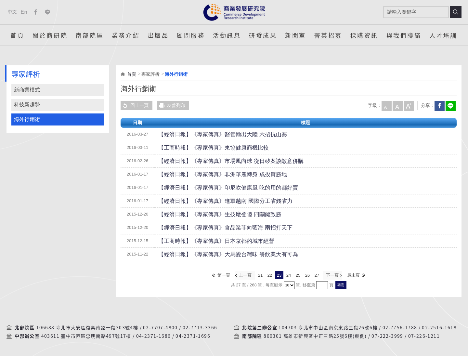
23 (279, 274)
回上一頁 (135, 105)
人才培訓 (443, 35)
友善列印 (171, 105)
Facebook (36, 12)
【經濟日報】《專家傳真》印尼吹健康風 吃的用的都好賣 (215, 187)
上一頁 (245, 274)
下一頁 (332, 274)
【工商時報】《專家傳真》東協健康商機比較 (203, 147)
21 (260, 274)
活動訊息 (227, 35)
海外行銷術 (27, 119)
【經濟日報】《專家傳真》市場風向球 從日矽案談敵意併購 (218, 161)
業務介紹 (126, 35)
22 (269, 274)
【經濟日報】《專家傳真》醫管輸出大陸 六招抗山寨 (211, 134)
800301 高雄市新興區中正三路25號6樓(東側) (315, 335)
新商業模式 (27, 90)
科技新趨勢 (27, 104)
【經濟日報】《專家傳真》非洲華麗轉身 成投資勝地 (211, 174)
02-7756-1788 (400, 327)
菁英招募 (328, 35)
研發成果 (263, 35)
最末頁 (353, 274)
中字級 (397, 105)
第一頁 (224, 274)
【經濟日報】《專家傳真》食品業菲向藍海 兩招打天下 (213, 227)
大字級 (408, 105)
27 (317, 274)
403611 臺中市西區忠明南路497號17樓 (86, 335)
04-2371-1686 (153, 335)
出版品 (158, 35)
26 (307, 274)
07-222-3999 (387, 335)
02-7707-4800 (160, 327)
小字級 (386, 105)
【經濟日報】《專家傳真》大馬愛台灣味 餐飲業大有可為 (215, 254)
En (24, 12)
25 (298, 274)
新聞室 (295, 35)
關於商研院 (50, 35)
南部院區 (90, 35)
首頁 (17, 35)
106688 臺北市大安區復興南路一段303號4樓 (87, 327)
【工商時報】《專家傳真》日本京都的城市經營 (206, 241)
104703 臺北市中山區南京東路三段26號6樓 (328, 327)
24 (288, 274)
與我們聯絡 (404, 35)
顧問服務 (191, 35)
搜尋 (456, 12)
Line (47, 12)
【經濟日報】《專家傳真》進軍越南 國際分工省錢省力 (213, 201)
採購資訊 (364, 35)
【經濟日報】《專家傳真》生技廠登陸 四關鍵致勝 (209, 214)
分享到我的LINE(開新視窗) (450, 105)
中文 (12, 11)
